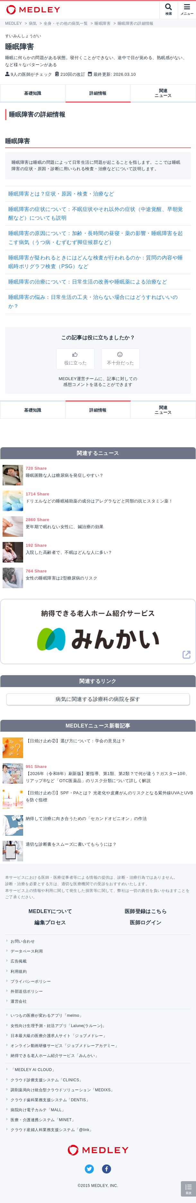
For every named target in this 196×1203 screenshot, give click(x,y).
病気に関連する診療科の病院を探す (98, 699)
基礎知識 (32, 93)
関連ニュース (163, 93)
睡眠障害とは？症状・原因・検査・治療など (61, 193)
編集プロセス (50, 922)
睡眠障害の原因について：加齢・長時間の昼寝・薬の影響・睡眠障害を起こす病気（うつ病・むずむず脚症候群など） (95, 238)
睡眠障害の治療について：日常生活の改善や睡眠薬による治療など (87, 281)
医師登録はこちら (146, 911)
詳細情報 (98, 93)
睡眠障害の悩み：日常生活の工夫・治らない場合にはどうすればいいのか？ (93, 301)
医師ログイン (146, 922)
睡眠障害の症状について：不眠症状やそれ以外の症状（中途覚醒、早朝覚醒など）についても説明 (95, 213)
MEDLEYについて (50, 911)
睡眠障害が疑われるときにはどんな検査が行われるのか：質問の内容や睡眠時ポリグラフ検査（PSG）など (95, 262)
